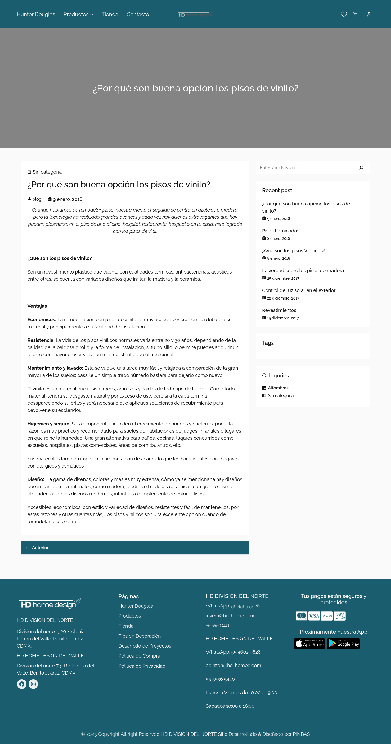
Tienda (126, 626)
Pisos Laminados (280, 231)
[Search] (361, 167)
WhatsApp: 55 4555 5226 (233, 606)
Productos (130, 616)
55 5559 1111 (218, 625)
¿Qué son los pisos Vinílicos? (293, 250)
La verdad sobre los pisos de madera (303, 270)
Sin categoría (47, 172)
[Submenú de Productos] (91, 14)
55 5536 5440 (220, 679)
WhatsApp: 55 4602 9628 (233, 652)
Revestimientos (279, 310)
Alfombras (278, 387)
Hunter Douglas (136, 606)
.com (256, 665)
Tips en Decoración (140, 636)
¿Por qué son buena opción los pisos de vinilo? (306, 207)
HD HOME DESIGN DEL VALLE (50, 655)
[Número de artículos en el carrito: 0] (355, 14)
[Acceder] (369, 14)
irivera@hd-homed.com (231, 615)
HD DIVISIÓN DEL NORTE (45, 620)
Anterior (40, 547)
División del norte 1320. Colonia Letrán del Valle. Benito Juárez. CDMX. (51, 639)
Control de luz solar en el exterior (298, 290)
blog (37, 199)
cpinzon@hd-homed (228, 665)
